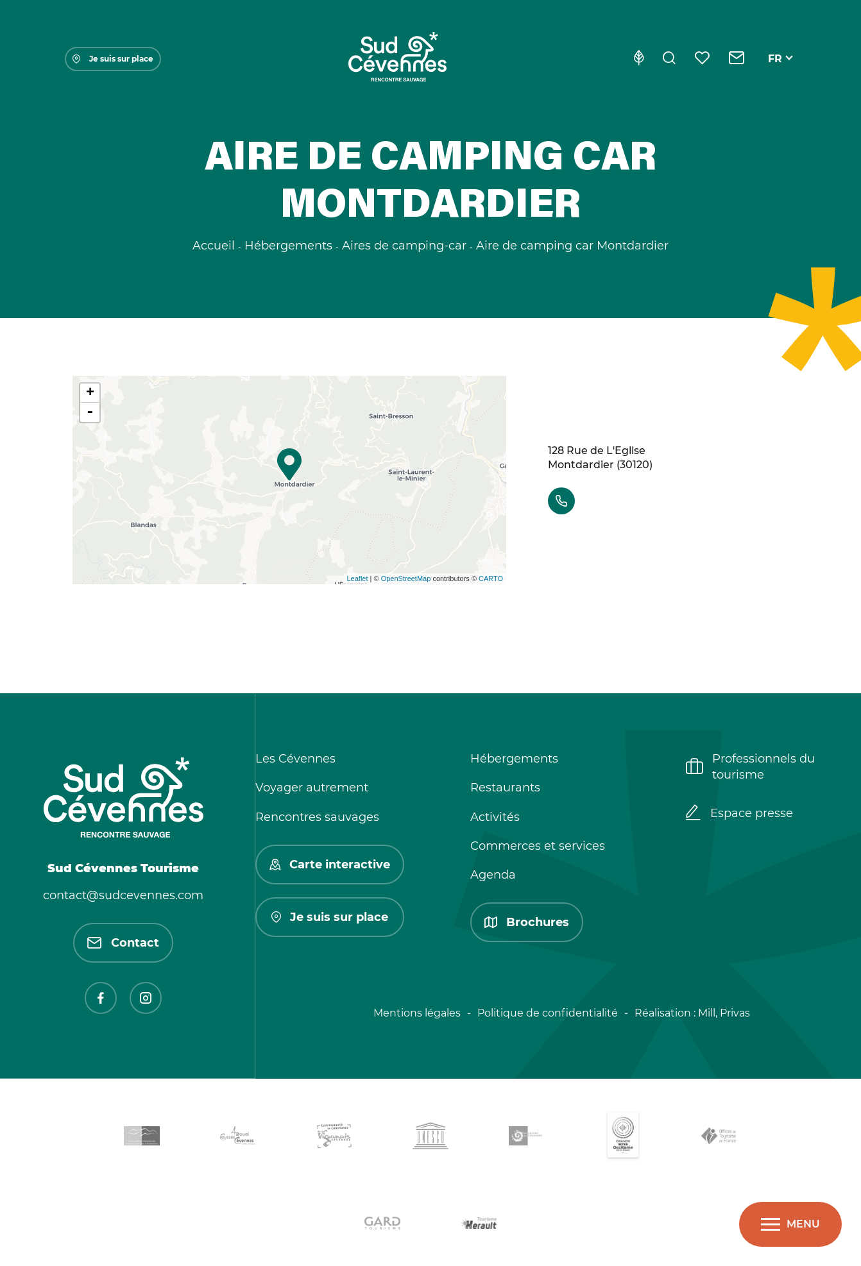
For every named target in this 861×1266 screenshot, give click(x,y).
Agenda (493, 875)
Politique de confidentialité (547, 1013)
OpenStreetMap (406, 578)
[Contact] (737, 59)
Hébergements (514, 759)
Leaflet (357, 578)
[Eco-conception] (639, 59)
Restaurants (505, 788)
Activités (495, 817)
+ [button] (90, 393)
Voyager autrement (311, 788)
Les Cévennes (295, 759)
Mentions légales (417, 1013)
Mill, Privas (724, 1013)
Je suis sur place (112, 58)
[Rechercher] (669, 59)
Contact (123, 943)
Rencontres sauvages (317, 817)
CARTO (491, 578)
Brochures (526, 922)
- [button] (89, 412)
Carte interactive (329, 864)
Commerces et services (537, 846)
